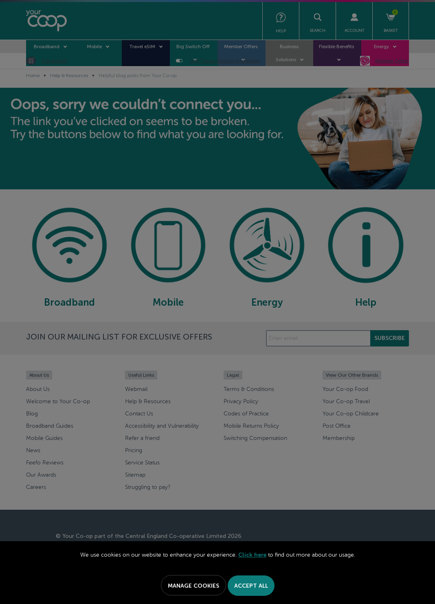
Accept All (251, 585)
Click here (252, 554)
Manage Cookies (193, 585)
